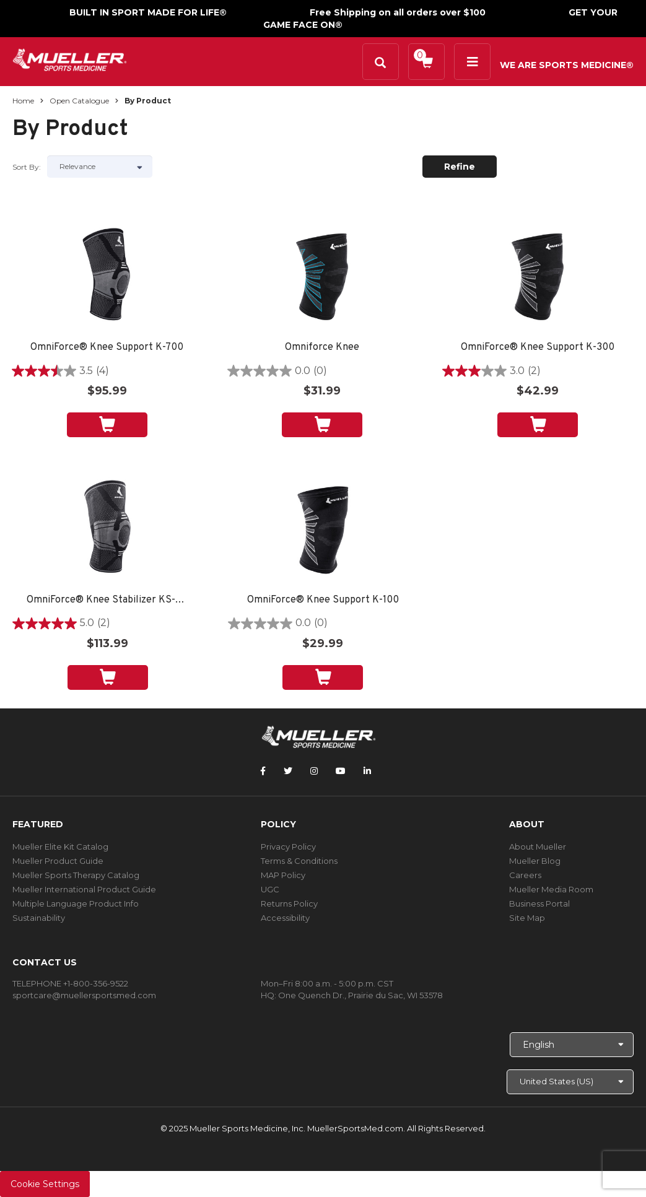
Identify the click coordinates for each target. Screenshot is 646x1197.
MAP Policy (283, 875)
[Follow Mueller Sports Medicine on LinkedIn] (367, 771)
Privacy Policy (288, 846)
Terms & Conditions (299, 861)
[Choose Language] (572, 1044)
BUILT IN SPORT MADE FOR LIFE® (148, 12)
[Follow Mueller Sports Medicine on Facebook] (263, 771)
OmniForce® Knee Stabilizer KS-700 (108, 600)
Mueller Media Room (551, 889)
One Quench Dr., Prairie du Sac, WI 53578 (360, 995)
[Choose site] (570, 1081)
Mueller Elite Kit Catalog (60, 846)
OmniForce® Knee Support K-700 (106, 348)
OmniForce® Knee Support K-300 (537, 348)
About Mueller (537, 846)
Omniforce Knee (322, 348)
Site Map (527, 918)
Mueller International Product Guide (84, 889)
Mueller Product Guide (57, 861)
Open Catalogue (79, 100)
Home (23, 100)
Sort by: (26, 167)
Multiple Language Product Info (75, 903)
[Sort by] (99, 166)
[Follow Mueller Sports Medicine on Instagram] (314, 771)
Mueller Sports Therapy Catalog (75, 875)
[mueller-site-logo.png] (69, 58)
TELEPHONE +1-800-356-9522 (70, 983)
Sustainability (38, 918)
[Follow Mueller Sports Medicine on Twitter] (288, 771)
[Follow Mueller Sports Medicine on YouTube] (341, 771)
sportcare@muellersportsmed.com (84, 995)
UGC (270, 889)
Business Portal (539, 903)
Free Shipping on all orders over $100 (398, 12)
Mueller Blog (535, 861)
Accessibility (285, 918)
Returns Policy (289, 903)
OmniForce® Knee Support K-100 (323, 600)
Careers (525, 875)
